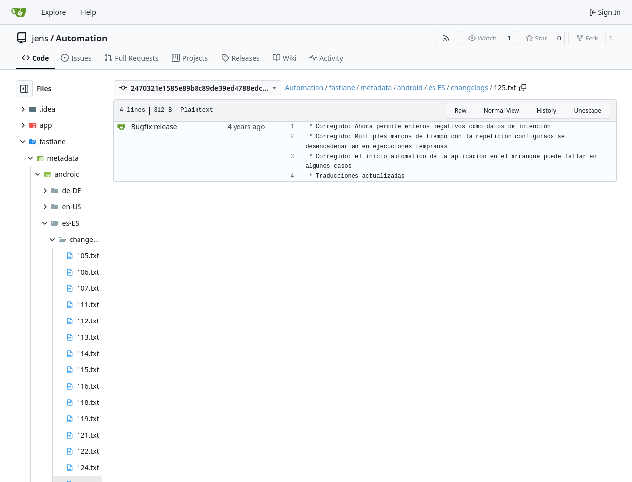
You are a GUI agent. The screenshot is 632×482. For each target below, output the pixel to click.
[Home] (19, 12)
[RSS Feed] (446, 38)
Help (88, 12)
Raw (461, 110)
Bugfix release (154, 126)
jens (40, 38)
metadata (376, 87)
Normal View (501, 110)
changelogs (469, 87)
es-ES (436, 87)
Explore (53, 12)
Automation (82, 38)
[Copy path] (522, 87)
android (410, 87)
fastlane (342, 87)
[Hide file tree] (24, 88)
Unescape (587, 110)
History (546, 110)
